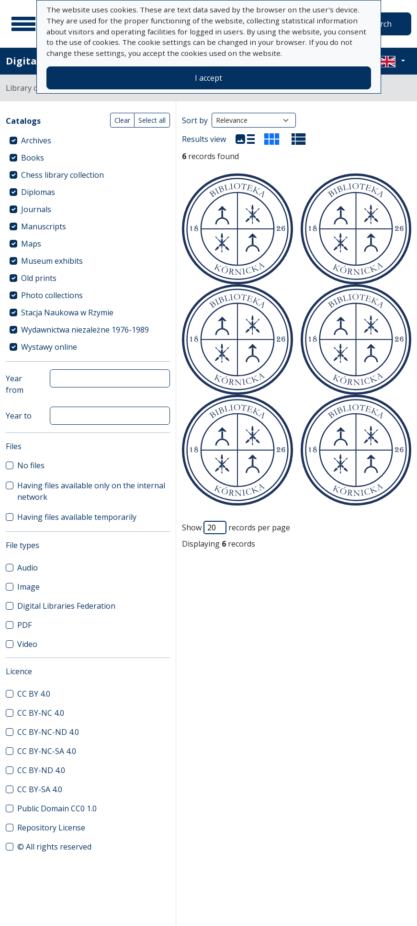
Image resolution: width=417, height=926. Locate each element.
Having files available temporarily (76, 517)
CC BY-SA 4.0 (39, 789)
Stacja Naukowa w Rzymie (67, 312)
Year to (19, 415)
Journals (36, 209)
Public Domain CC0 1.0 (57, 808)
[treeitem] (88, 140)
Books (32, 157)
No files (31, 465)
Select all (152, 120)
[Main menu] (23, 24)
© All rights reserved (54, 846)
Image (28, 586)
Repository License (51, 827)
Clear (122, 120)
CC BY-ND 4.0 (41, 770)
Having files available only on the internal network (91, 491)
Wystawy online (49, 347)
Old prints (38, 278)
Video (27, 644)
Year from (14, 384)
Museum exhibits (52, 261)
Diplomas (38, 192)
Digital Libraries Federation (66, 606)
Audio (27, 567)
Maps (31, 243)
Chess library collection (62, 175)
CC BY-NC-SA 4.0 (46, 751)
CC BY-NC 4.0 (40, 713)
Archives (36, 140)
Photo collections (52, 295)
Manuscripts (43, 226)
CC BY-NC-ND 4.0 (48, 732)
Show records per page (236, 527)
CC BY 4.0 (33, 694)
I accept (208, 78)
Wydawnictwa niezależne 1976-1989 (85, 329)
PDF (24, 625)
